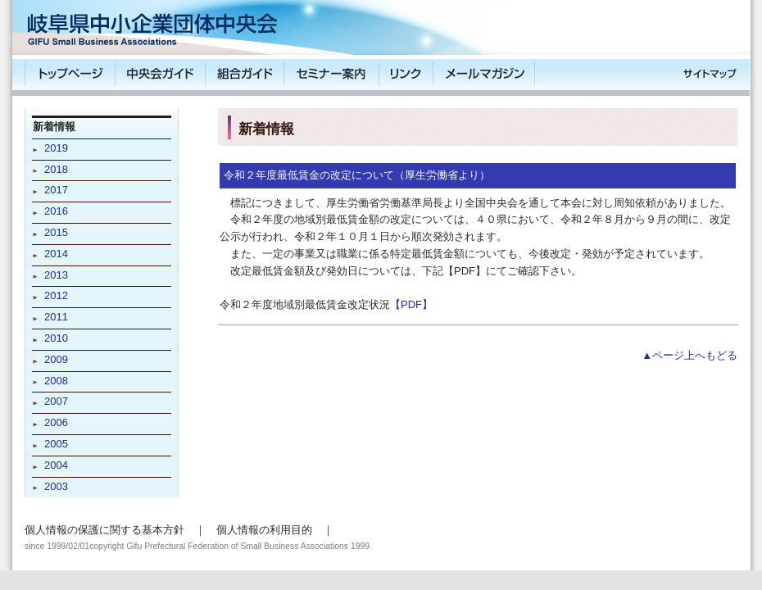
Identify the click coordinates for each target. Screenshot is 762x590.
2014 (56, 253)
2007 (56, 401)
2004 (56, 465)
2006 (56, 422)
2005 (56, 444)
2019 (56, 148)
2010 (56, 338)
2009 (56, 359)
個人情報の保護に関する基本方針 (104, 530)
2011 (56, 317)
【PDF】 (411, 304)
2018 (56, 169)
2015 (56, 232)
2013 (56, 275)
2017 (56, 190)
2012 (56, 295)
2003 (56, 486)
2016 (56, 211)
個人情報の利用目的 (264, 530)
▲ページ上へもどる (689, 355)
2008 (56, 380)
